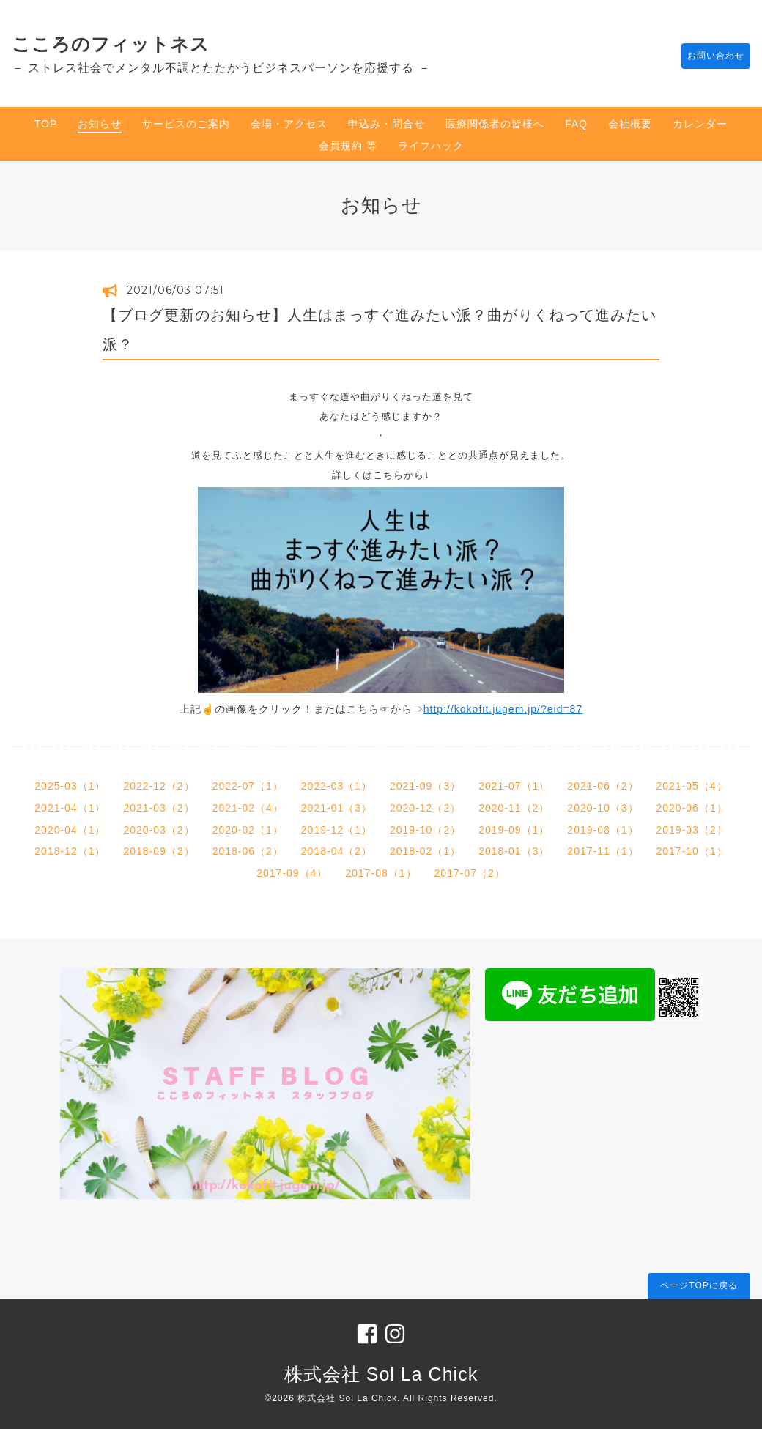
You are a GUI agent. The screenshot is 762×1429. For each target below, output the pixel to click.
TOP (46, 124)
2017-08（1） (380, 873)
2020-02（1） (248, 830)
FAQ (576, 124)
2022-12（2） (158, 786)
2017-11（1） (602, 851)
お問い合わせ (708, 56)
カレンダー (700, 124)
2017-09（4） (292, 873)
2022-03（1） (336, 786)
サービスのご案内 (186, 124)
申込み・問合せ (386, 124)
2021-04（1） (70, 808)
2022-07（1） (248, 786)
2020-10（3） (602, 808)
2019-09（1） (514, 830)
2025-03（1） (70, 786)
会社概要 (630, 124)
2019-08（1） (602, 830)
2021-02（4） (248, 808)
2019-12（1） (336, 830)
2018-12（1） (70, 851)
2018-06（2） (248, 851)
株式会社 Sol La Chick (381, 1374)
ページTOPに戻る (698, 1285)
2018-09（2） (158, 851)
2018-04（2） (336, 851)
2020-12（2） (425, 808)
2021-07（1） (514, 786)
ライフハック (431, 146)
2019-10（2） (425, 830)
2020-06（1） (692, 808)
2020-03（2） (158, 830)
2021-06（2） (602, 786)
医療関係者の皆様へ (494, 124)
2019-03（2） (692, 830)
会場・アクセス (289, 124)
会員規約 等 (348, 146)
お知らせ (100, 124)
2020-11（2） (514, 808)
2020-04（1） (70, 830)
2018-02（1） (425, 851)
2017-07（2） (470, 873)
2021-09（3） (425, 786)
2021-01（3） (336, 808)
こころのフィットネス (111, 44)
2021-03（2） (158, 808)
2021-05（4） (692, 786)
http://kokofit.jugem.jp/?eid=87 (502, 709)
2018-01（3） (514, 851)
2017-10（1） (692, 851)
